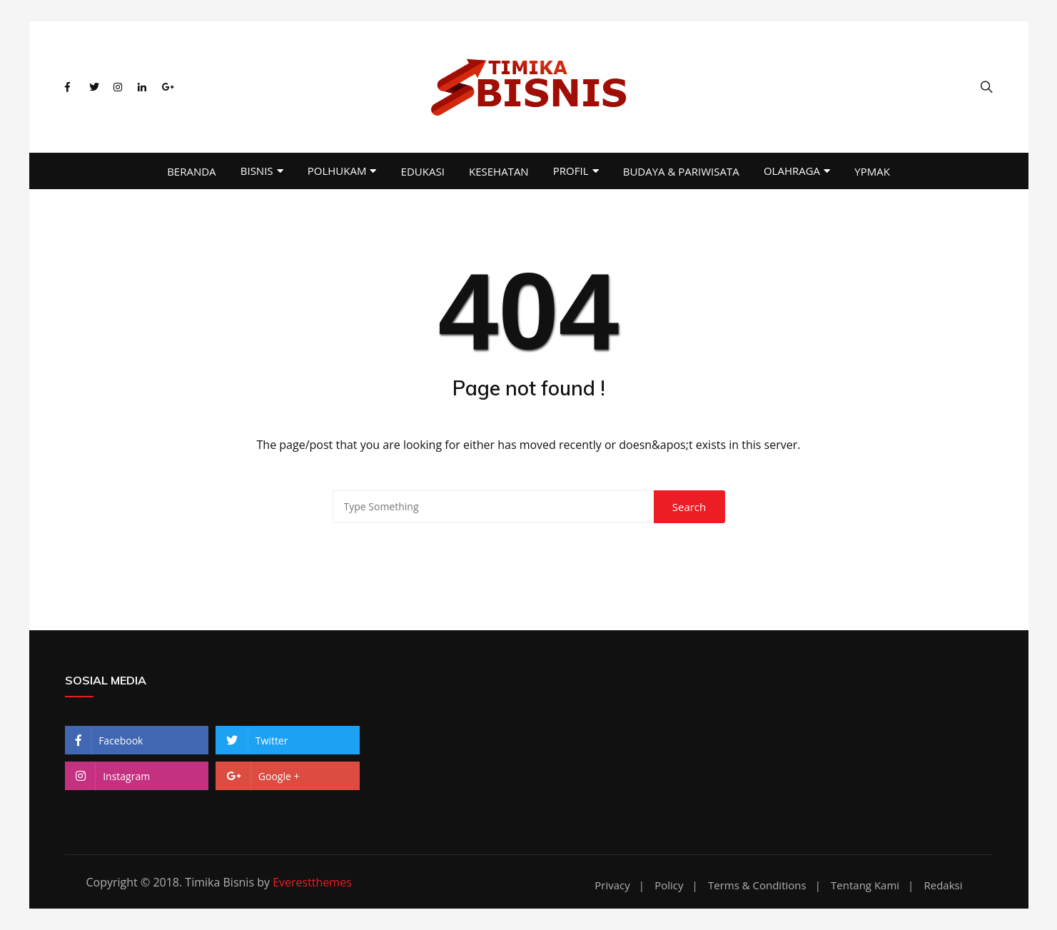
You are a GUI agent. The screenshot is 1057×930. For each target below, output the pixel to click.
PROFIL (571, 170)
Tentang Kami (865, 885)
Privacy (612, 885)
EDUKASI (423, 171)
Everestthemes (312, 882)
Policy (668, 885)
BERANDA (191, 171)
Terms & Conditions (757, 885)
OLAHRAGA (792, 170)
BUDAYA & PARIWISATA (681, 171)
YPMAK (872, 171)
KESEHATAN (499, 171)
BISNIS (257, 170)
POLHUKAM (337, 170)
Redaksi (943, 885)
